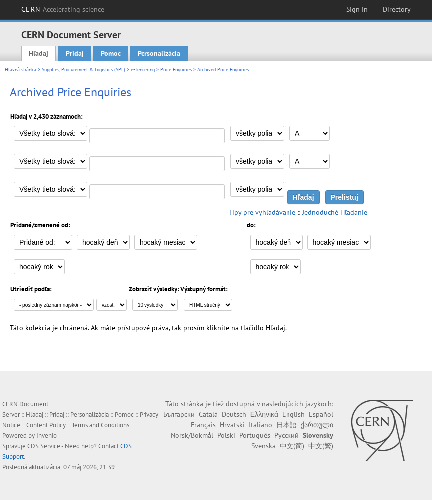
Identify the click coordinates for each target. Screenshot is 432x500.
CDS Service (43, 446)
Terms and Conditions (100, 425)
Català (208, 414)
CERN (62, 9)
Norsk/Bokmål (192, 435)
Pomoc (111, 53)
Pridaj (75, 53)
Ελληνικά (264, 414)
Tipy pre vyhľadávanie (261, 212)
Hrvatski (232, 424)
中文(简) (292, 445)
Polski (226, 435)
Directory (397, 9)
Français (203, 424)
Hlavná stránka (20, 69)
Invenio (46, 435)
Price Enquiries (176, 69)
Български (179, 414)
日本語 (286, 424)
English (293, 414)
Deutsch (234, 414)
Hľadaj (38, 53)
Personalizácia (159, 53)
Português (254, 435)
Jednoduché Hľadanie (334, 212)
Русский (286, 435)
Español (321, 414)
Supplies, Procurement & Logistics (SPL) (83, 69)
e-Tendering (143, 69)
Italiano (260, 424)
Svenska (263, 445)
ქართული (317, 424)
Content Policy (46, 425)
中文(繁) (320, 445)
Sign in (357, 9)
